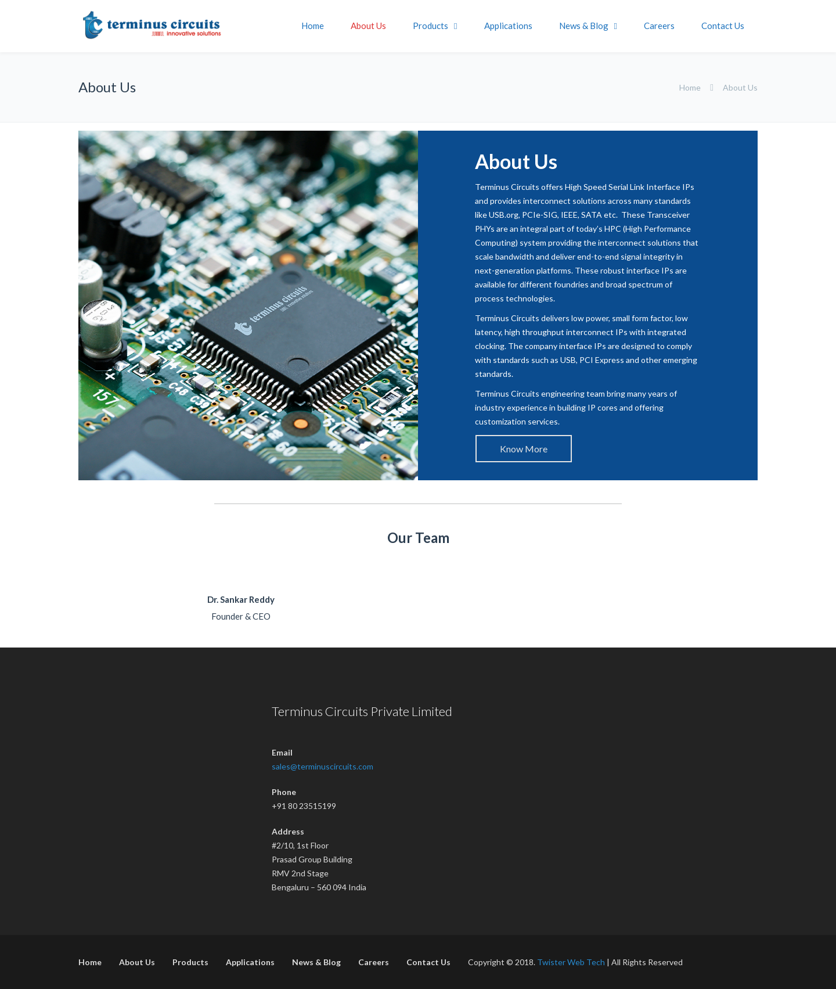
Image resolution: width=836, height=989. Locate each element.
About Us (368, 25)
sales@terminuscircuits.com (322, 766)
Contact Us (722, 25)
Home (312, 25)
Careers (659, 25)
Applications (508, 25)
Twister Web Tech (571, 962)
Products (430, 25)
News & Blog (583, 25)
